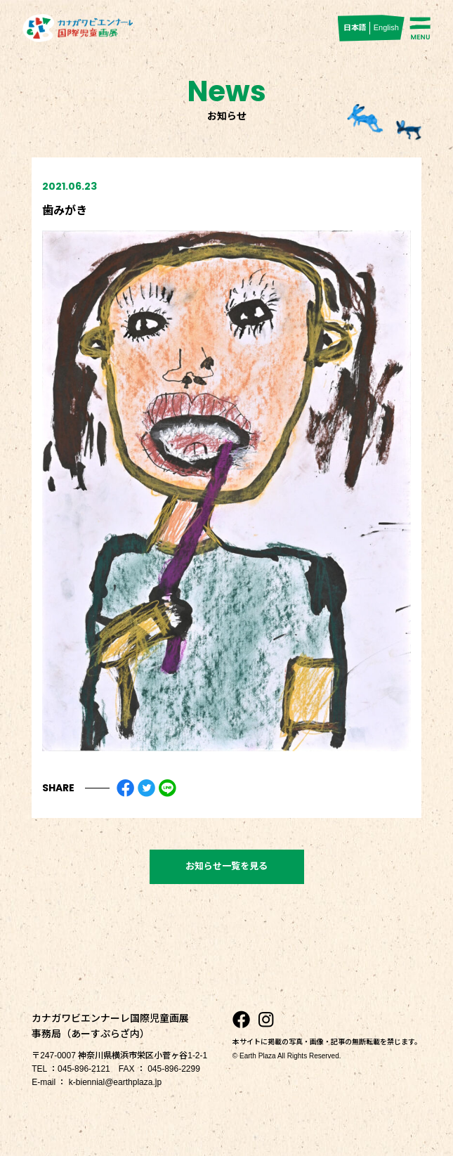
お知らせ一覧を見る (226, 866)
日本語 (355, 27)
